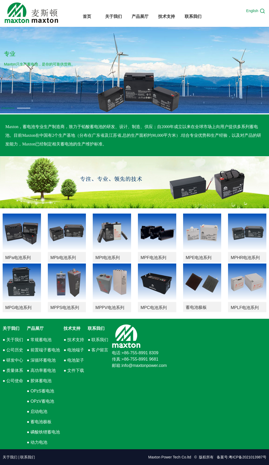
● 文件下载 (74, 370)
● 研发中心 (13, 360)
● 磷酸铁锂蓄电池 (43, 432)
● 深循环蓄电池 (41, 360)
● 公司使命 (13, 380)
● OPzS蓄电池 (40, 391)
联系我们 (96, 328)
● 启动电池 (37, 411)
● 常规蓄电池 (39, 339)
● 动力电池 (37, 442)
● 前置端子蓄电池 (43, 350)
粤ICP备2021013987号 (247, 457)
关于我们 (11, 328)
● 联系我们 (98, 339)
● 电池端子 (74, 350)
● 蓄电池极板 (39, 421)
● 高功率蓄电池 (41, 370)
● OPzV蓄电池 (40, 401)
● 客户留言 (98, 350)
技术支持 (72, 328)
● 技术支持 (74, 339)
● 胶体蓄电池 (39, 380)
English (252, 11)
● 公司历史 (13, 350)
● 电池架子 (74, 360)
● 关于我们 (13, 339)
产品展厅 (35, 328)
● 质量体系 (13, 370)
